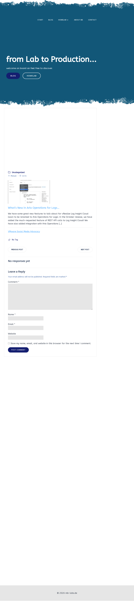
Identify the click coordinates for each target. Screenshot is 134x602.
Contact (92, 20)
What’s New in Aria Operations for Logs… (33, 209)
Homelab (63, 20)
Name (11, 316)
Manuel (12, 177)
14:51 (23, 177)
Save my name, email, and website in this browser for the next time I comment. (51, 345)
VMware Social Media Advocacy (24, 233)
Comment (13, 283)
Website (12, 335)
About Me (78, 20)
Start (40, 20)
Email (11, 325)
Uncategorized (18, 174)
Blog (50, 20)
